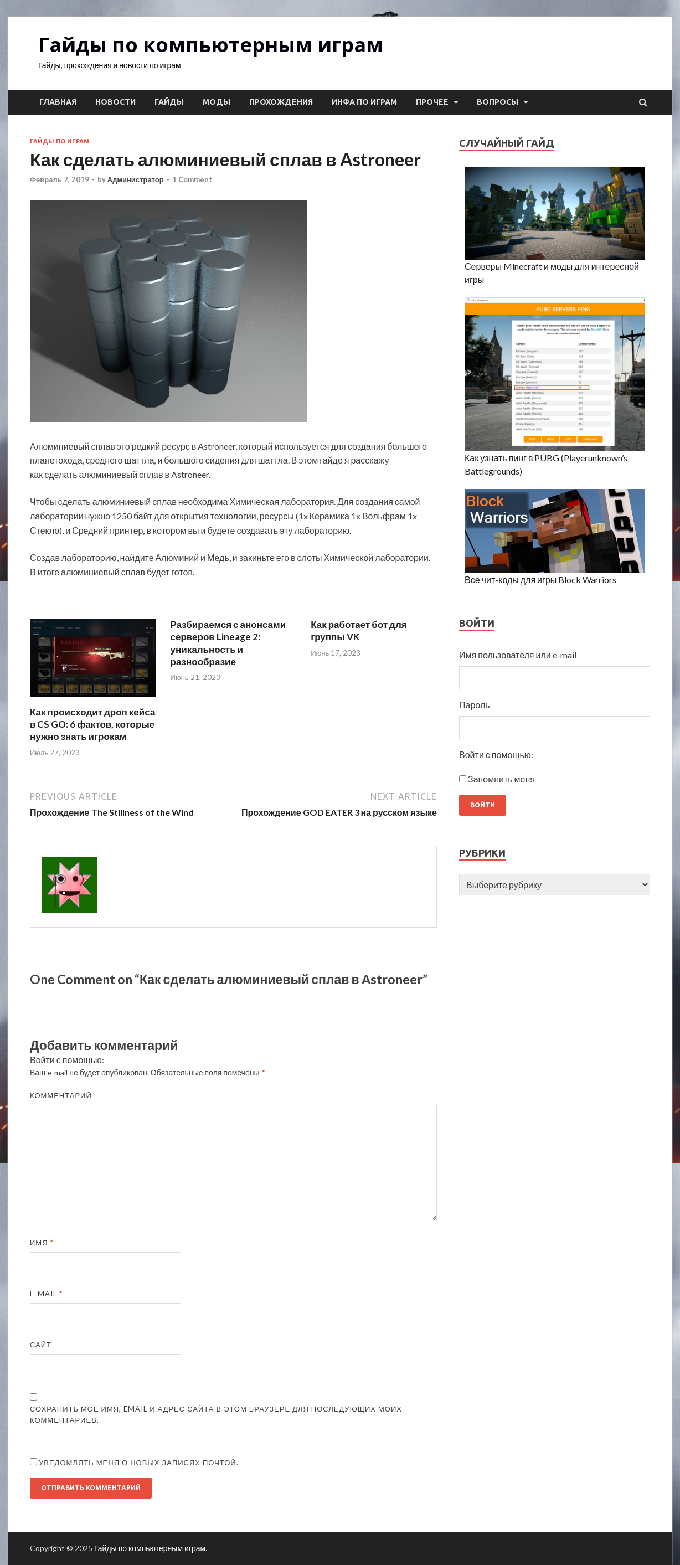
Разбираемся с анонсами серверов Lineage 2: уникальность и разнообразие (228, 643)
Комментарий (61, 1095)
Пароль (474, 704)
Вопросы (497, 101)
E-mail (46, 1293)
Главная (57, 101)
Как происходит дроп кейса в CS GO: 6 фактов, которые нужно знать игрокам (92, 724)
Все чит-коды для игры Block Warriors (540, 579)
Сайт (40, 1344)
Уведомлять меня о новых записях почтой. (139, 1462)
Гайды (169, 101)
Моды (216, 101)
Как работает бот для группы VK (358, 630)
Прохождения (281, 101)
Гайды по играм (59, 141)
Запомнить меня (501, 779)
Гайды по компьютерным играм (210, 44)
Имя (42, 1242)
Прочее (432, 101)
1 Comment (192, 179)
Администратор (135, 179)
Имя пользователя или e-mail (517, 655)
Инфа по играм (364, 101)
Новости (115, 101)
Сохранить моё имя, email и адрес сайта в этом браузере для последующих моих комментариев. (216, 1414)
